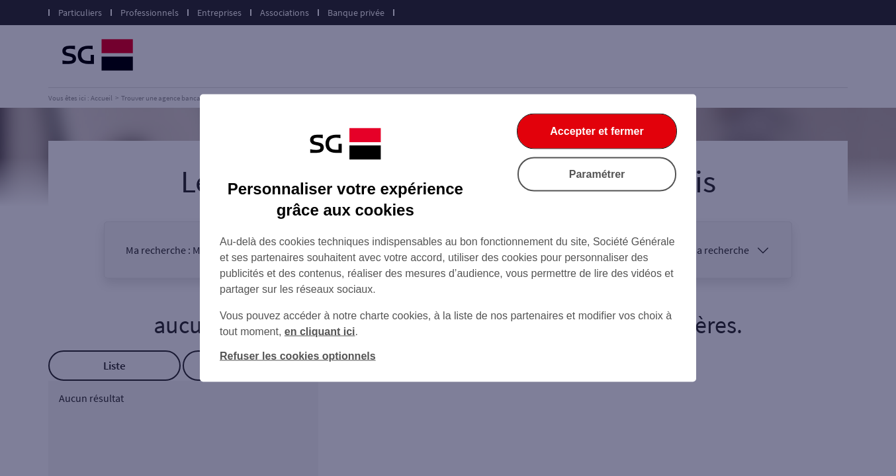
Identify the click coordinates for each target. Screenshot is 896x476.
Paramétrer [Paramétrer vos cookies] (597, 174)
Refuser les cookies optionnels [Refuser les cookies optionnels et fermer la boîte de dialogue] (298, 356)
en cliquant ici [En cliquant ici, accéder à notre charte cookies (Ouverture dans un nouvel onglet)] (320, 331)
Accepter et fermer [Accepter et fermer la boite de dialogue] (596, 131)
